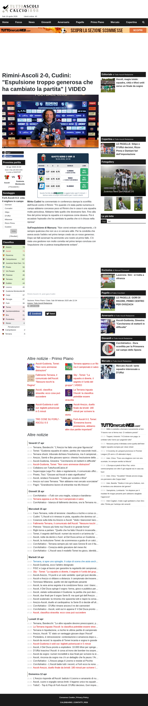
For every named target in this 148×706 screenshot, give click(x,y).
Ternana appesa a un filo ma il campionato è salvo (58, 499)
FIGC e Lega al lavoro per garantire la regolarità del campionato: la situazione (72, 568)
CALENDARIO (66, 702)
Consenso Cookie (67, 697)
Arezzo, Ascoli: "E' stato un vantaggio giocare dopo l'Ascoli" (63, 633)
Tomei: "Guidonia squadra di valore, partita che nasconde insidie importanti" (71, 451)
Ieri (109, 221)
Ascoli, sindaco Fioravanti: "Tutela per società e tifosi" (60, 478)
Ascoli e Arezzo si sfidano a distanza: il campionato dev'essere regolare (69, 578)
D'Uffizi (8, 216)
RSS (86, 702)
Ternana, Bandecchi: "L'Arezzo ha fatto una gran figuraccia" (63, 447)
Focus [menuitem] (18, 22)
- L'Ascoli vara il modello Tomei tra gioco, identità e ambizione (71, 550)
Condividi (35, 313)
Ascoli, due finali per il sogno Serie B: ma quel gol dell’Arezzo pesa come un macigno (76, 595)
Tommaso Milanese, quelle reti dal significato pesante (60, 582)
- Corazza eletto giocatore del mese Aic (60, 547)
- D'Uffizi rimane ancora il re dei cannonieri (61, 606)
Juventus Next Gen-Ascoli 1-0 (119, 191)
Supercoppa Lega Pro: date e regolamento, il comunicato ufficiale (66, 471)
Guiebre (8, 227)
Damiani (8, 205)
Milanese (8, 219)
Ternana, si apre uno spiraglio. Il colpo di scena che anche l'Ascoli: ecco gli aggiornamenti (81, 561)
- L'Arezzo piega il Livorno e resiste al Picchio (63, 661)
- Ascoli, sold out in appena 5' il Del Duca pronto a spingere (70, 609)
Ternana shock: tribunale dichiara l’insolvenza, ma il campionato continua (70, 454)
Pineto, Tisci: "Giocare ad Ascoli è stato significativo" (59, 474)
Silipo (7, 212)
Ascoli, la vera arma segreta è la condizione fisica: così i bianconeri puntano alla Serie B (77, 585)
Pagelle (106, 293)
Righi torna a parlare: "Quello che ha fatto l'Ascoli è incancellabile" (66, 530)
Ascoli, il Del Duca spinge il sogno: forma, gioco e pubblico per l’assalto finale (72, 589)
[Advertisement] (63, 336)
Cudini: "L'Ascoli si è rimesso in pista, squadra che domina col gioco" (67, 516)
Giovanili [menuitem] (46, 22)
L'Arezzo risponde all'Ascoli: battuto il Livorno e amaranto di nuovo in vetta (70, 678)
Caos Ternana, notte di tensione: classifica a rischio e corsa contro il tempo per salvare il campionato (83, 513)
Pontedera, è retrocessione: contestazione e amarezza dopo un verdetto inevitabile (75, 637)
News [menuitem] (32, 22)
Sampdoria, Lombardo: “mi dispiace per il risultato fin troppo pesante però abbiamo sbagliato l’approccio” (121, 493)
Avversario (107, 315)
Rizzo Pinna (10, 223)
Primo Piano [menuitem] (97, 22)
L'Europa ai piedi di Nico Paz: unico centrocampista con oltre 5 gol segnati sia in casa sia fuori (122, 468)
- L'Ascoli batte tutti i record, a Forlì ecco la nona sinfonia (68, 664)
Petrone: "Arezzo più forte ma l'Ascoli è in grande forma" (61, 527)
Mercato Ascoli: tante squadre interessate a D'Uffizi (128, 369)
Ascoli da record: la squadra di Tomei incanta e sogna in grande (65, 640)
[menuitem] (143, 22)
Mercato (106, 361)
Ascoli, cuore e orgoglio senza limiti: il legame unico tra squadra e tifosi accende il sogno (77, 682)
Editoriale (107, 74)
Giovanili (106, 338)
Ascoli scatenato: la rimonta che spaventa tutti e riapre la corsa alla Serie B (71, 599)
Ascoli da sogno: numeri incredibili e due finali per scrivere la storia (66, 654)
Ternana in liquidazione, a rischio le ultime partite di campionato (65, 630)
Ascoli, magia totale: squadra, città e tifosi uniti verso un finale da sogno (130, 82)
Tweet (50, 313)
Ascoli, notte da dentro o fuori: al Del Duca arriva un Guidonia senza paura (70, 537)
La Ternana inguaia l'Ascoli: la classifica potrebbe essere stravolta (66, 627)
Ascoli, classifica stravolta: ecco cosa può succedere (48, 393)
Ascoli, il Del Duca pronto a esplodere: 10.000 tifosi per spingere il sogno (69, 647)
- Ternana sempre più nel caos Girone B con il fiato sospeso (70, 544)
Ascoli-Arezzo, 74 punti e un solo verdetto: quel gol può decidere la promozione (73, 575)
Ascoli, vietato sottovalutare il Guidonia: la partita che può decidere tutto (69, 592)
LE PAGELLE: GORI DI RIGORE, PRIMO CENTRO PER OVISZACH (130, 301)
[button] (13, 231)
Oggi (104, 221)
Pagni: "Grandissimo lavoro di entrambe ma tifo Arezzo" (61, 485)
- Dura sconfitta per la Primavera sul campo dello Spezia (130, 346)
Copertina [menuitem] (131, 22)
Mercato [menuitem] (115, 22)
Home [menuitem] (5, 22)
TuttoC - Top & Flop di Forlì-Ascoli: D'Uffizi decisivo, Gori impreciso (66, 685)
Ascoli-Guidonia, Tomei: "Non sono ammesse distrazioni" (47, 367)
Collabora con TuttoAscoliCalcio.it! (50, 468)
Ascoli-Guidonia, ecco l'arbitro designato (53, 565)
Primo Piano (40, 300)
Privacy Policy (82, 697)
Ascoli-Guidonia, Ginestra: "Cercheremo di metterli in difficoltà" (64, 461)
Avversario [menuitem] (63, 22)
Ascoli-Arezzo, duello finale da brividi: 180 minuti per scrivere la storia (68, 667)
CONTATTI (78, 702)
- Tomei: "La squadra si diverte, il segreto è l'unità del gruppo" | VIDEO (70, 571)
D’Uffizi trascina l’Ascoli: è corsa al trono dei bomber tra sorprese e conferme (71, 650)
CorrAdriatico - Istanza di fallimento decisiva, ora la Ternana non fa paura (70, 502)
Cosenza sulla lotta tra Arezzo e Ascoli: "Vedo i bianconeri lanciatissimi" (69, 520)
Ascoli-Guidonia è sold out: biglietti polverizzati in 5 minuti (47, 408)
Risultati (13, 236)
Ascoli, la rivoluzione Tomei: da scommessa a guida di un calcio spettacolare (71, 540)
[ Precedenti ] (13, 187)
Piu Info (84, 171)
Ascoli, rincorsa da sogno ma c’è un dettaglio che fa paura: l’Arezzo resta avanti (73, 657)
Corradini (8, 208)
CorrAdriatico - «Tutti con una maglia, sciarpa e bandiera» (62, 495)
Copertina (107, 139)
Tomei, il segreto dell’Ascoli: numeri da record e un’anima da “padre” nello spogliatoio (76, 533)
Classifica (8, 242)
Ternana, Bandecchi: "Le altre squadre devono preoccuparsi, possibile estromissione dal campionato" (84, 623)
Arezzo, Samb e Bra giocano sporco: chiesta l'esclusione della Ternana (69, 457)
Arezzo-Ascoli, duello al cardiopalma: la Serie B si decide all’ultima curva (69, 602)
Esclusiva (107, 270)
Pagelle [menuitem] (80, 22)
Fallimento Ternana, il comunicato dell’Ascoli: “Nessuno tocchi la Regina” (69, 523)
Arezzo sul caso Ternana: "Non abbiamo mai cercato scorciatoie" (65, 481)
